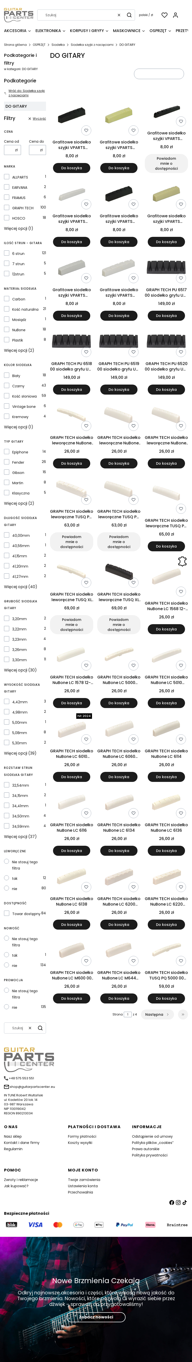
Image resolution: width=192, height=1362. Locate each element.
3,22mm (19, 629)
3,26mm (19, 649)
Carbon (18, 299)
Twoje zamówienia (84, 1179)
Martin (17, 482)
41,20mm (20, 566)
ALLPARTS (20, 177)
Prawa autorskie (146, 1148)
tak (15, 878)
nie (14, 888)
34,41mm (20, 805)
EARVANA (19, 187)
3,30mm (19, 659)
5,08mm (19, 732)
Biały (16, 375)
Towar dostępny (26, 913)
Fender (18, 462)
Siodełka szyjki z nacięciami (92, 45)
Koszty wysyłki (80, 1142)
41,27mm (20, 576)
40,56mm (21, 545)
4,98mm (20, 712)
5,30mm (19, 743)
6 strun (18, 253)
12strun (18, 274)
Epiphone (20, 452)
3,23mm (19, 639)
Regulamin (13, 1148)
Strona (117, 1014)
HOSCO (18, 218)
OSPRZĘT (39, 45)
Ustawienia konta (83, 1185)
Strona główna (15, 45)
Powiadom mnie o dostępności (166, 163)
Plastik (17, 340)
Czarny (18, 386)
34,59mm (20, 826)
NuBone (19, 329)
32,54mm (20, 785)
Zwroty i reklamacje (21, 1179)
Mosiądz (19, 319)
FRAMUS (19, 197)
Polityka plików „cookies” (153, 1142)
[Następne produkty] (157, 1014)
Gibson (18, 472)
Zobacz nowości (96, 1317)
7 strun (18, 263)
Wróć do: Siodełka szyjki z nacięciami (24, 93)
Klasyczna (21, 493)
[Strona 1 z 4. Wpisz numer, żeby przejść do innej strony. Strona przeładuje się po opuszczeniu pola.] (128, 1014)
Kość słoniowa (24, 396)
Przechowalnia (80, 1192)
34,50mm (20, 816)
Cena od (11, 141)
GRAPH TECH (23, 208)
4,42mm (20, 702)
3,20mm (19, 618)
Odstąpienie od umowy (152, 1136)
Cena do (36, 141)
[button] (129, 15)
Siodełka (58, 45)
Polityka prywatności (150, 1155)
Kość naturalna (25, 309)
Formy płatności (82, 1136)
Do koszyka (71, 168)
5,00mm (19, 722)
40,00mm (21, 535)
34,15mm (20, 795)
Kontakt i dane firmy (22, 1142)
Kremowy (20, 416)
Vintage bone (24, 406)
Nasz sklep (13, 1136)
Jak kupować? (16, 1185)
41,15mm (19, 556)
